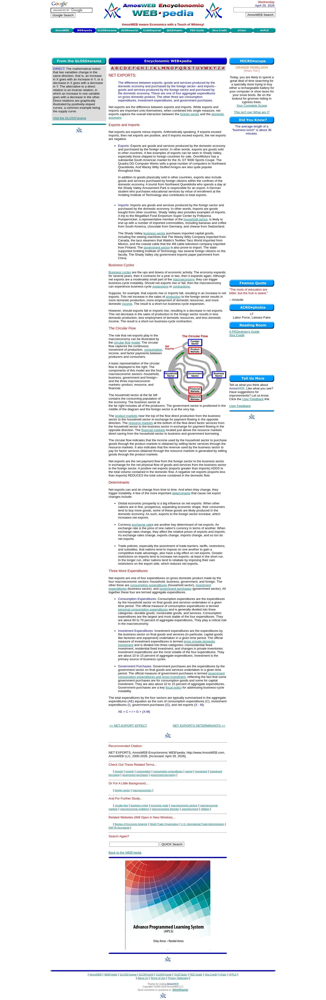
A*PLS (232, 974)
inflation (205, 809)
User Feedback (253, 399)
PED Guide (195, 974)
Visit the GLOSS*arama (69, 118)
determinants (181, 493)
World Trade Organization (164, 824)
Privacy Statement (178, 978)
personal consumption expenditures (143, 609)
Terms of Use (157, 978)
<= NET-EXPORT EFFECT (128, 725)
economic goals (159, 805)
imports (119, 771)
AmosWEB (95, 974)
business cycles (139, 805)
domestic (217, 114)
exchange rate (142, 524)
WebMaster (180, 989)
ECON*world (146, 974)
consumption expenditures (148, 585)
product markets (126, 416)
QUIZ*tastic (180, 974)
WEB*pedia (110, 974)
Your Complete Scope (251, 105)
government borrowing (163, 774)
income (127, 304)
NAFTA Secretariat (119, 827)
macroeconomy (183, 279)
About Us (143, 978)
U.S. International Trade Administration (202, 824)
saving (189, 771)
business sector (154, 233)
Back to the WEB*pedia (125, 852)
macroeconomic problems (134, 809)
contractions (181, 286)
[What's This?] (252, 70)
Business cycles (120, 272)
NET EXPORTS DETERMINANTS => (199, 725)
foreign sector (189, 114)
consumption (153, 349)
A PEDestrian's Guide (244, 331)
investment (201, 771)
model (135, 342)
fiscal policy (174, 687)
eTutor (222, 974)
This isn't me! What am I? (251, 112)
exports (130, 771)
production (173, 296)
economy (115, 117)
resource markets (140, 423)
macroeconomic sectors (184, 805)
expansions (160, 286)
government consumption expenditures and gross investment (171, 675)
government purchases (175, 588)
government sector (157, 247)
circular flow (122, 342)
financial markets (153, 430)
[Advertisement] (163, 44)
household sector (195, 219)
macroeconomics (142, 790)
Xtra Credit (236, 335)
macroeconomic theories (165, 809)
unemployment (190, 809)
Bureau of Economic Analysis (131, 824)
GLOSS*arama (128, 974)
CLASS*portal (164, 974)
